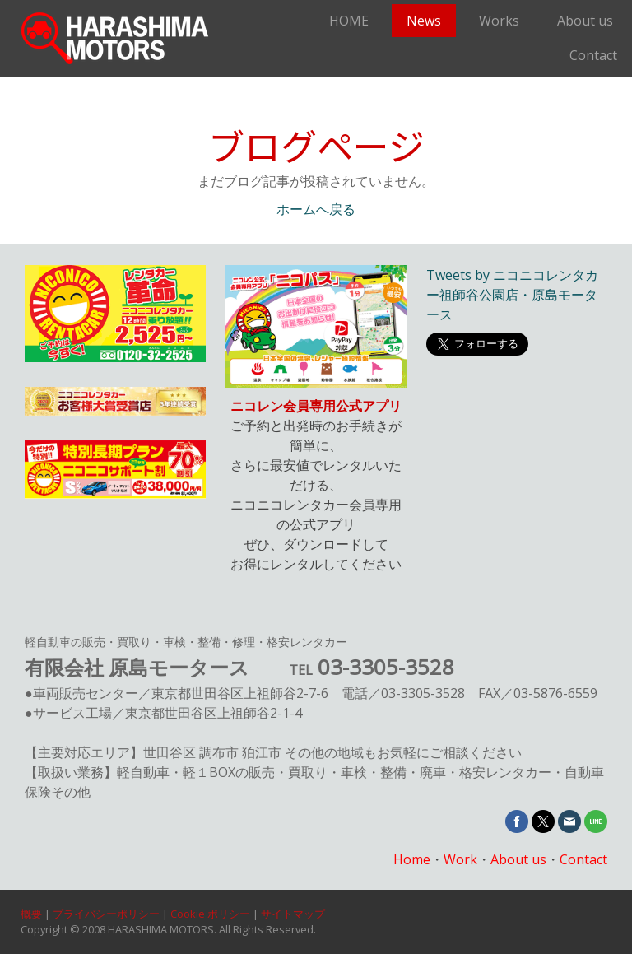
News (424, 21)
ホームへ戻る (316, 209)
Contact (593, 55)
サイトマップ (293, 913)
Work (460, 859)
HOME (349, 21)
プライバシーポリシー (106, 913)
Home (411, 859)
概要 (31, 913)
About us (585, 21)
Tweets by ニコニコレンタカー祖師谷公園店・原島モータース (512, 294)
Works (499, 21)
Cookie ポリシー (210, 913)
